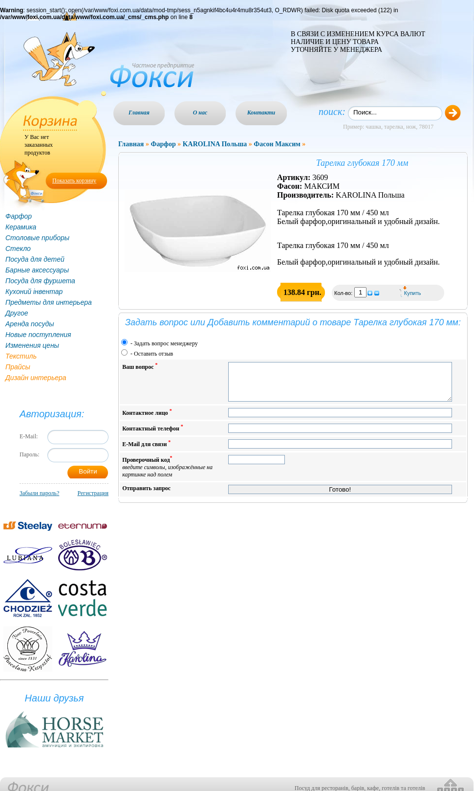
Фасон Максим (277, 144)
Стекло (18, 248)
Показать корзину (74, 180)
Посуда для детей (35, 259)
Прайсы (17, 367)
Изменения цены (32, 345)
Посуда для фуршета (40, 281)
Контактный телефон (152, 435)
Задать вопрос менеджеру (166, 343)
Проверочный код (167, 473)
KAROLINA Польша (215, 144)
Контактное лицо (147, 419)
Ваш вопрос (139, 366)
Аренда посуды (29, 324)
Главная (139, 112)
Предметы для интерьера (48, 302)
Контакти (261, 112)
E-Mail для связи (146, 451)
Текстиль (21, 356)
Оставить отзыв (153, 353)
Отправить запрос (146, 495)
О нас (200, 112)
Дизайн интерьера (35, 378)
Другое (16, 313)
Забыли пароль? (39, 493)
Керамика (20, 227)
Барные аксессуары (37, 270)
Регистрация (92, 493)
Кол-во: (344, 293)
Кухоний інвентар (34, 291)
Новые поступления (38, 335)
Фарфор (18, 216)
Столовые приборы (37, 238)
